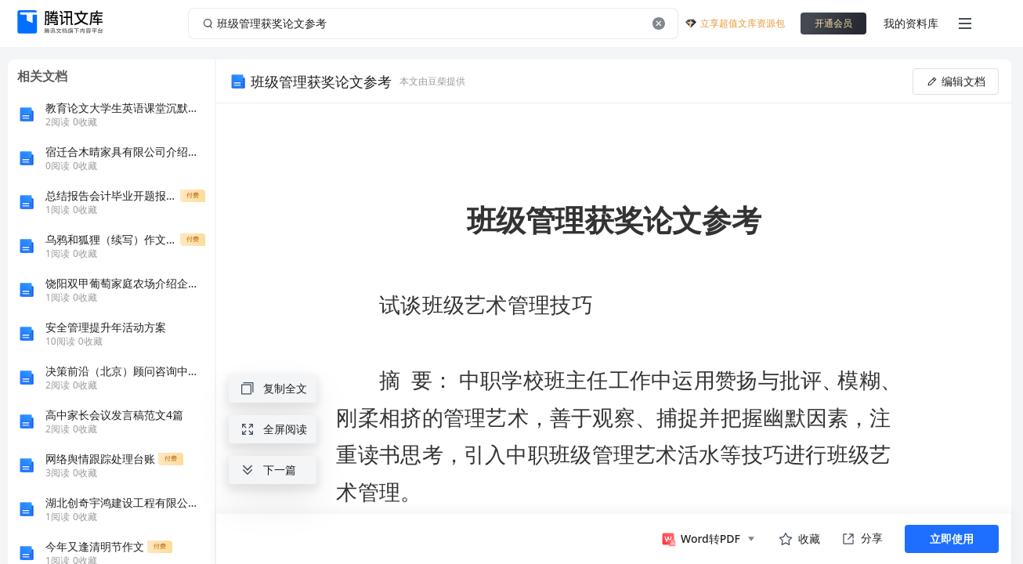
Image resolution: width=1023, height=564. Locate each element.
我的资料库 (911, 23)
